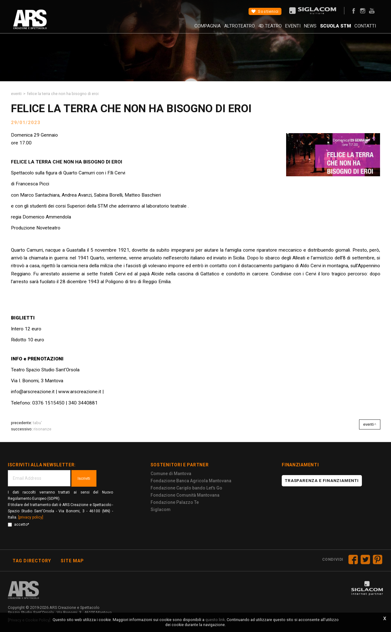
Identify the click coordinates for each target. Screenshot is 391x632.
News (296, 30)
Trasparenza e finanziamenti (322, 480)
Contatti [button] (360, 30)
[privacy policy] (30, 517)
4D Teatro (246, 30)
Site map (72, 560)
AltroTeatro (211, 30)
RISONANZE (42, 429)
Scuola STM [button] (326, 30)
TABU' (37, 422)
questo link (215, 619)
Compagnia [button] (175, 30)
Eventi (274, 30)
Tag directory (32, 560)
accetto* (18, 524)
